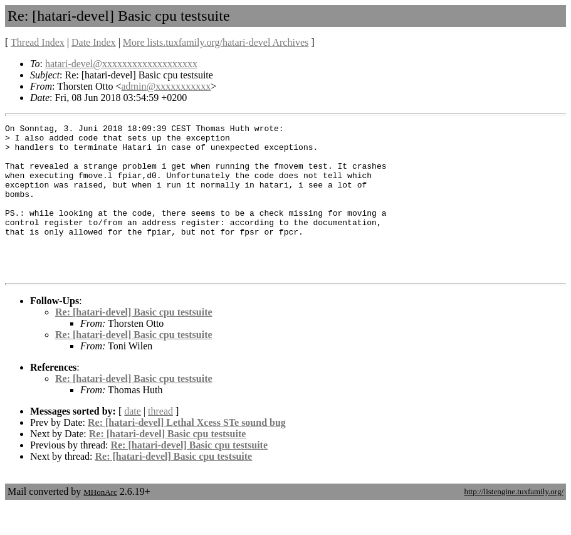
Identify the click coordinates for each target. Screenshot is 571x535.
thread (160, 441)
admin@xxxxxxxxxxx (166, 86)
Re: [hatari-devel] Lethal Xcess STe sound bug (187, 452)
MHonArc (100, 522)
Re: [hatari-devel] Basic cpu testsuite (133, 342)
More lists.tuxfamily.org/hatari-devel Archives (215, 42)
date (132, 441)
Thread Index (38, 42)
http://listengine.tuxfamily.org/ (513, 521)
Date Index (93, 42)
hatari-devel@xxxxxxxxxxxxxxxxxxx (121, 63)
